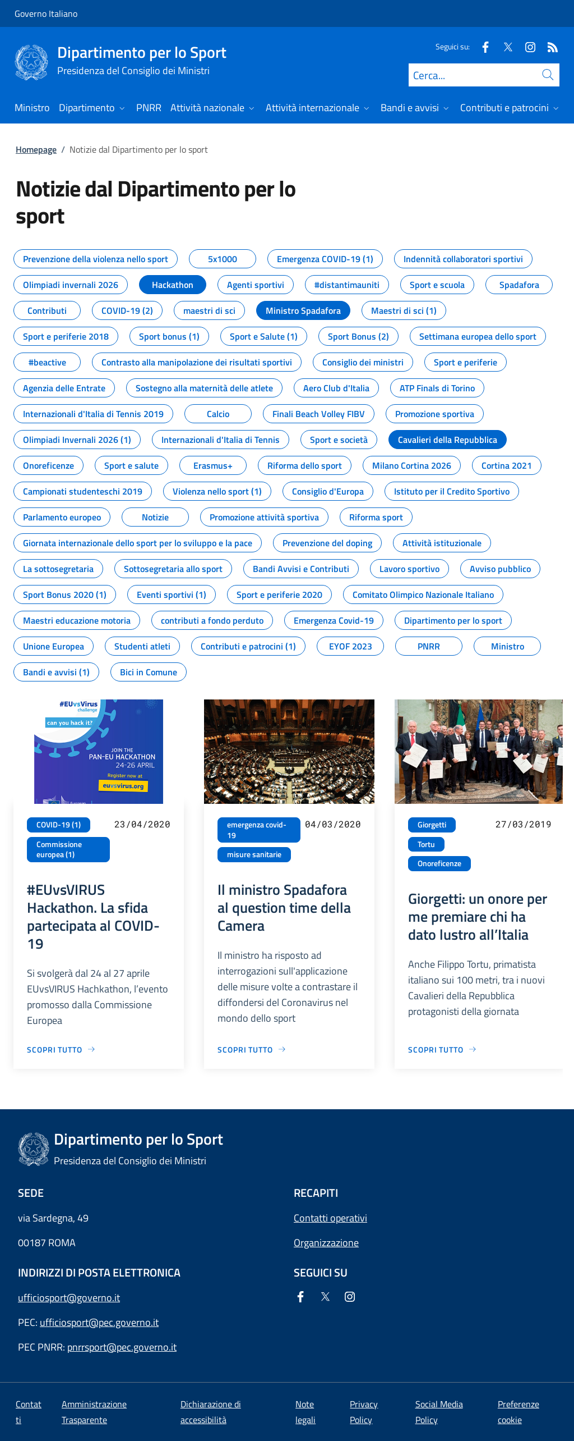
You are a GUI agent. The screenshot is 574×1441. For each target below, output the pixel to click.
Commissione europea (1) (59, 849)
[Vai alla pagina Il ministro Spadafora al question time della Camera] (251, 1049)
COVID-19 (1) (58, 824)
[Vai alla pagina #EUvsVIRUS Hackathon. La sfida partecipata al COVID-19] (61, 1049)
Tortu (426, 844)
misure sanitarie (254, 854)
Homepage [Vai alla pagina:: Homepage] (36, 149)
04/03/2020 (333, 824)
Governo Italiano (46, 13)
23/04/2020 (142, 824)
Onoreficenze (439, 863)
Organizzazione (326, 1242)
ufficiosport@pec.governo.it (99, 1322)
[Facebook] (481, 46)
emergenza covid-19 (256, 829)
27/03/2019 (524, 824)
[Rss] (548, 46)
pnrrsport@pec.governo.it (122, 1347)
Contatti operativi (330, 1217)
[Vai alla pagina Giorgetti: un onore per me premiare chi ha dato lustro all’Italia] (442, 1049)
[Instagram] (526, 46)
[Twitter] (503, 46)
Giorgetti (432, 824)
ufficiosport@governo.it (69, 1297)
